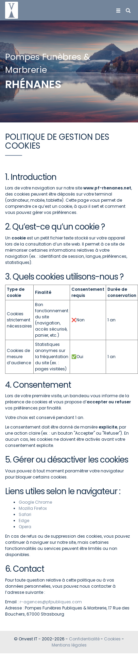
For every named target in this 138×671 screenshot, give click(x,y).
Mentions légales (69, 645)
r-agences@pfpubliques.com (51, 602)
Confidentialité (84, 639)
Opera (25, 527)
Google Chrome (35, 502)
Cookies (112, 639)
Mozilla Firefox (33, 508)
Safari (25, 514)
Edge (24, 520)
